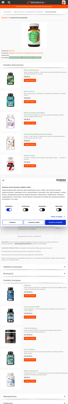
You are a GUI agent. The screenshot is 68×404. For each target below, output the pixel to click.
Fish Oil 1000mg (29, 349)
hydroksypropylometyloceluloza (23, 243)
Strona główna (7, 12)
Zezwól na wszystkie (55, 222)
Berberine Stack (29, 155)
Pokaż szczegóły (56, 216)
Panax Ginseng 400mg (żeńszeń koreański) (38, 134)
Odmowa (12, 222)
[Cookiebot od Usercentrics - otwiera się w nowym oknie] (57, 180)
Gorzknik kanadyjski (50, 12)
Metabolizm (40, 12)
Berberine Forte (29, 91)
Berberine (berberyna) (31, 70)
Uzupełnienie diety (31, 12)
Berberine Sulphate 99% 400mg (34, 113)
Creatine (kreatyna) (30, 328)
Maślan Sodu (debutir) (31, 371)
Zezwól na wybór (34, 222)
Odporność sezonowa (19, 12)
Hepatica (5, 17)
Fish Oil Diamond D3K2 (32, 307)
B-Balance (27, 285)
